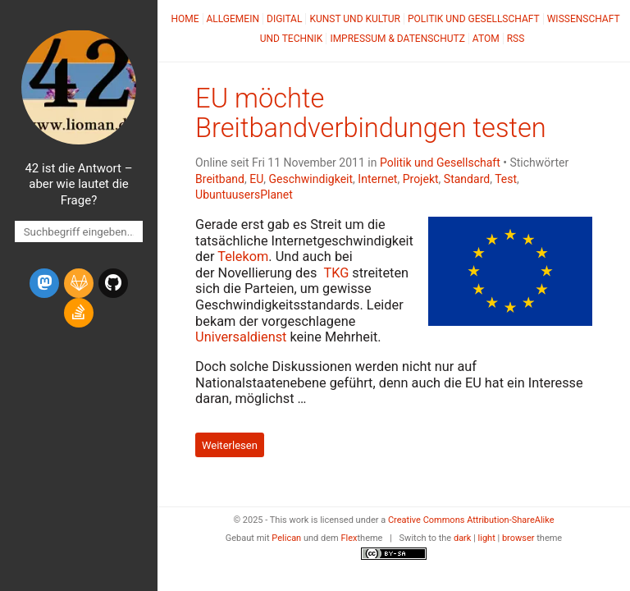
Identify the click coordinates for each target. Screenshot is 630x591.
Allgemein (233, 19)
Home (185, 19)
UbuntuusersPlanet (244, 194)
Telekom (242, 256)
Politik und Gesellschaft (474, 19)
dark (463, 538)
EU (256, 179)
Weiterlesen (230, 445)
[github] (113, 283)
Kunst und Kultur (354, 19)
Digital (284, 19)
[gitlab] (79, 283)
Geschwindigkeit (311, 179)
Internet (377, 179)
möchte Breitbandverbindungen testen (370, 113)
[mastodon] (44, 283)
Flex (348, 538)
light (486, 538)
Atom (486, 38)
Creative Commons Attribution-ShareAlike (471, 520)
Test (506, 179)
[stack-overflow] (79, 313)
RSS (516, 38)
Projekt (421, 179)
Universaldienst (240, 337)
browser (518, 538)
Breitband (219, 179)
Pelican (286, 538)
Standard (467, 179)
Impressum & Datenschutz (397, 38)
